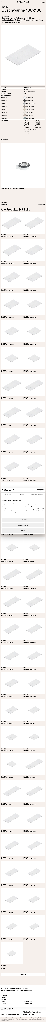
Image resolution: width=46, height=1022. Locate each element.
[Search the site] (1, 2)
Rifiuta (23, 530)
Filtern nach (4, 204)
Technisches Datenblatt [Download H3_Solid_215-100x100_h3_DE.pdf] (30, 130)
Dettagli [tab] (22, 494)
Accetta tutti (23, 520)
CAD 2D (30, 132)
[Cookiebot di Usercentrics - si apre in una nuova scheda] (37, 490)
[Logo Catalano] (7, 1008)
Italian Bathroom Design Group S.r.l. (31, 1018)
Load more (23, 974)
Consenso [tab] (8, 494)
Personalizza (23, 525)
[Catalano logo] (23, 2)
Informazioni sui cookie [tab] (37, 494)
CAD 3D (30, 134)
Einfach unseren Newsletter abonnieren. (17, 990)
